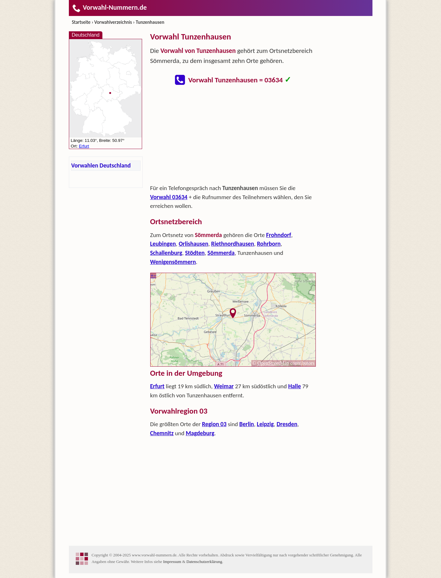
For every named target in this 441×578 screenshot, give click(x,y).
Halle (294, 386)
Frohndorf (278, 235)
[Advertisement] (233, 136)
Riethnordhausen (232, 243)
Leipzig (265, 424)
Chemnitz (162, 433)
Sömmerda (221, 252)
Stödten (195, 252)
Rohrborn (269, 243)
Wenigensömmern (173, 262)
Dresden (287, 424)
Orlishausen (193, 243)
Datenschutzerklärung (204, 561)
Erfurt (157, 386)
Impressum (172, 561)
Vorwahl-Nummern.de (109, 7)
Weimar (224, 386)
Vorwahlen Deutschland (101, 165)
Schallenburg (166, 252)
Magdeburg (200, 433)
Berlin (246, 424)
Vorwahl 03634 (168, 197)
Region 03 (214, 424)
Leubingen (163, 243)
